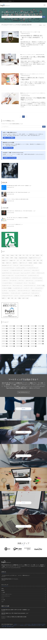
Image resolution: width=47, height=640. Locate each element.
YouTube (30, 262)
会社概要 (15, 624)
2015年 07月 (41, 338)
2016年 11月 (12, 333)
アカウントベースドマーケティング (26, 265)
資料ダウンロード (20, 369)
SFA (41, 260)
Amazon (12, 255)
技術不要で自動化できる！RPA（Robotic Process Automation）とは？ (18, 192)
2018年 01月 (41, 326)
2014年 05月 (12, 346)
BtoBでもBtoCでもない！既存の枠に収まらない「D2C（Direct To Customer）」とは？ (21, 210)
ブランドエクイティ (12, 290)
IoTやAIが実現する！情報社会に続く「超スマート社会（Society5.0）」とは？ (32, 37)
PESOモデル (29, 260)
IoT (21, 260)
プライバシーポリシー (21, 624)
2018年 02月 (33, 326)
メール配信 (3, 592)
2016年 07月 (41, 333)
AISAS (7, 255)
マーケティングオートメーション (6, 594)
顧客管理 (2, 590)
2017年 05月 (12, 331)
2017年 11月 (12, 328)
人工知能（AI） (36, 295)
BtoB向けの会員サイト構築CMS (26, 625)
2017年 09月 (26, 328)
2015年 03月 (26, 341)
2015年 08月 (33, 338)
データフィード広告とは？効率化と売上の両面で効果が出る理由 (17, 199)
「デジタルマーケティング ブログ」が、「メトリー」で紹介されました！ (15, 575)
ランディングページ (35, 293)
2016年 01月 (41, 336)
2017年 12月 (4, 328)
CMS (16, 255)
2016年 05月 (12, 336)
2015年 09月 (26, 338)
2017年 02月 (33, 331)
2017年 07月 (41, 328)
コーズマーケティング (26, 278)
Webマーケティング (23, 262)
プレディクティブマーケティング (24, 290)
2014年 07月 (41, 343)
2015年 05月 (12, 341)
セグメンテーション (29, 280)
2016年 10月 (19, 333)
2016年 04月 (19, 336)
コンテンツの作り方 (40, 93)
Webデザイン (15, 262)
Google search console (23, 257)
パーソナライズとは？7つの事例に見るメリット (15, 224)
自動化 (19, 298)
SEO (22, 93)
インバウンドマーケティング (32, 267)
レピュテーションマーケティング (26, 295)
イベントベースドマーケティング (8, 267)
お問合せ (28, 369)
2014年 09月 (26, 343)
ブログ (44, 25)
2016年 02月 (33, 336)
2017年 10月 (19, 328)
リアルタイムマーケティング (7, 295)
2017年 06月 (4, 331)
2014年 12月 (4, 343)
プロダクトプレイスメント (36, 290)
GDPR (11, 257)
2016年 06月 (4, 336)
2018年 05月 (12, 326)
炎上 (15, 298)
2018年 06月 (4, 326)
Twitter (3, 262)
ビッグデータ (32, 54)
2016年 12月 (4, 333)
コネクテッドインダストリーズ (7, 275)
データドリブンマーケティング (29, 285)
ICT (29, 54)
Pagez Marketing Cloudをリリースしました (9, 578)
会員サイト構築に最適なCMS (33, 624)
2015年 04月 (19, 341)
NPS (24, 260)
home (2, 588)
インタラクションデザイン (20, 267)
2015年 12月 (4, 338)
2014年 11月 (12, 343)
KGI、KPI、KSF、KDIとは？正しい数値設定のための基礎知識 (17, 217)
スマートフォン (21, 280)
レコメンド (16, 295)
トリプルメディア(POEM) (6, 288)
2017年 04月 (19, 331)
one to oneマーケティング (6, 265)
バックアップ (26, 288)
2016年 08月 (33, 333)
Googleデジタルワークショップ (34, 257)
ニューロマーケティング (17, 288)
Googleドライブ (5, 260)
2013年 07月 (26, 346)
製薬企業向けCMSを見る (8, 147)
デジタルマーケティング (6, 285)
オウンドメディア (26, 93)
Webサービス (8, 262)
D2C (33, 255)
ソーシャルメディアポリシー (7, 283)
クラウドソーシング (25, 54)
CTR (27, 255)
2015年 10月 (19, 338)
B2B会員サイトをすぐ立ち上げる (10, 157)
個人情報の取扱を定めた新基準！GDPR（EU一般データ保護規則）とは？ (19, 185)
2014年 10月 (19, 343)
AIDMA (3, 255)
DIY (41, 255)
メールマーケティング (26, 293)
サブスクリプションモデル (37, 278)
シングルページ (5, 280)
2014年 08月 (33, 343)
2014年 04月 (19, 346)
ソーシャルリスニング (18, 283)
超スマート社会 (25, 298)
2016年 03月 (26, 336)
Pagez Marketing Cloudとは (23, 392)
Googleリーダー (12, 260)
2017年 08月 (33, 328)
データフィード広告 (40, 285)
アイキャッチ (15, 265)
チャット (25, 283)
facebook (35, 262)
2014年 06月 (4, 346)
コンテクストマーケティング (33, 275)
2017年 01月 (41, 331)
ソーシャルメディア (33, 93)
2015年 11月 (12, 338)
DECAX (37, 255)
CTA (23, 255)
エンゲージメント (27, 270)
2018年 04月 (19, 326)
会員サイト (4, 298)
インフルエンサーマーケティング (16, 270)
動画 (9, 298)
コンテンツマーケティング (16, 278)
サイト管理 (3, 599)
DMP (3, 257)
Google (16, 257)
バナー (31, 288)
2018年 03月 (26, 326)
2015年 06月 (4, 341)
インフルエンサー (5, 270)
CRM (20, 255)
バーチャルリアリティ (39, 288)
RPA (34, 260)
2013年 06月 (33, 346)
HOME (40, 25)
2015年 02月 (33, 341)
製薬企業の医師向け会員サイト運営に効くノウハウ (11, 625)
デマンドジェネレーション (17, 285)
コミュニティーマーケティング (20, 275)
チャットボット (32, 283)
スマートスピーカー (13, 280)
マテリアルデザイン (5, 293)
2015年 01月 (41, 341)
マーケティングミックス (15, 293)
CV (30, 255)
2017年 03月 (26, 331)
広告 (12, 298)
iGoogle (40, 262)
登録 (44, 16)
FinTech (7, 257)
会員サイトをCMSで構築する (9, 137)
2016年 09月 (26, 333)
